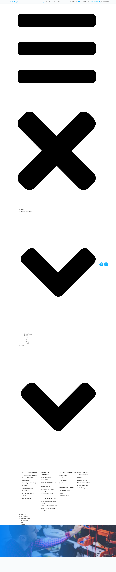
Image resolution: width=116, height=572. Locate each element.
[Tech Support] (58, 516)
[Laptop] (60, 340)
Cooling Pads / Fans (82, 485)
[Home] (58, 209)
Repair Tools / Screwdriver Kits (49, 505)
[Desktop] (60, 342)
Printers (61, 493)
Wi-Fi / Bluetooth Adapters (29, 475)
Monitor (79, 477)
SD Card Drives (63, 475)
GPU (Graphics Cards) (28, 493)
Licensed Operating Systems (48, 508)
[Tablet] (60, 336)
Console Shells (63, 483)
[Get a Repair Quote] (58, 271)
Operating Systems (27, 488)
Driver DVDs (44, 511)
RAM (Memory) (26, 480)
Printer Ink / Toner (64, 495)
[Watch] (60, 338)
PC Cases (24, 485)
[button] (57, 106)
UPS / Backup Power (64, 490)
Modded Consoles (45, 486)
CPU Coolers (25, 496)
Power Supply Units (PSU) (29, 483)
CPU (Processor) (26, 498)
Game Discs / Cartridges (47, 489)
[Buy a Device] (58, 520)
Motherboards (26, 490)
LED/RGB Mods (63, 480)
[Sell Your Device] (58, 518)
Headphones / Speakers (83, 482)
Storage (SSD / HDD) (27, 477)
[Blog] (58, 522)
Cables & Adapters (82, 488)
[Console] (60, 344)
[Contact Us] (58, 524)
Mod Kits (61, 477)
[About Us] (58, 514)
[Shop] (58, 406)
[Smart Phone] (60, 334)
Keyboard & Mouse (82, 480)
